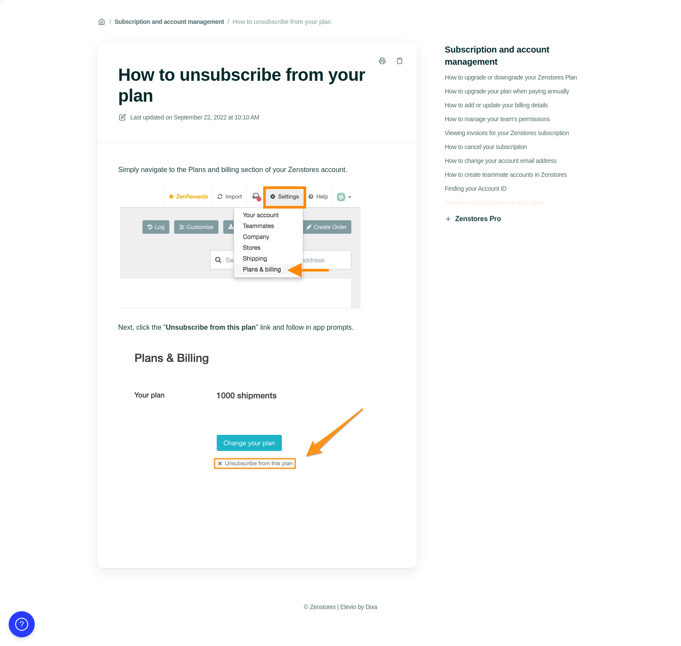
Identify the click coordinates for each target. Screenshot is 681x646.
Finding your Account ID (475, 188)
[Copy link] (400, 61)
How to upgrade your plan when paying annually (507, 91)
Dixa (371, 606)
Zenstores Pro (473, 218)
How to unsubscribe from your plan (282, 21)
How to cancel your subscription (486, 146)
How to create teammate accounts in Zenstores (506, 174)
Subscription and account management (169, 21)
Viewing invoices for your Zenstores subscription (507, 132)
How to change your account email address (500, 160)
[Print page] (382, 61)
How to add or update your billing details (496, 105)
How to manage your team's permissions (497, 119)
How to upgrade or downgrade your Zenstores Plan (511, 77)
